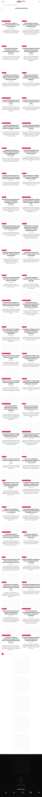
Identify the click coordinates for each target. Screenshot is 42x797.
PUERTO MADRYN (21, 780)
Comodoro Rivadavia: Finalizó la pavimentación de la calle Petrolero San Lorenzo (10, 435)
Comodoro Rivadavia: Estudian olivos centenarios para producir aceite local (31, 639)
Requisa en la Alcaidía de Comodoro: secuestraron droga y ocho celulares (11, 511)
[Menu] (3, 2)
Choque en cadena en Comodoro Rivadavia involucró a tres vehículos (11, 25)
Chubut (3, 480)
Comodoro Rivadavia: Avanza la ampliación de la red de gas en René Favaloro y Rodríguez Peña (31, 202)
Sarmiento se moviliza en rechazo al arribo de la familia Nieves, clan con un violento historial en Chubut (10, 77)
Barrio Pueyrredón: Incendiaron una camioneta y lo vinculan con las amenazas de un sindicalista (11, 331)
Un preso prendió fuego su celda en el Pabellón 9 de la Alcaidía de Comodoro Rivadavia (11, 227)
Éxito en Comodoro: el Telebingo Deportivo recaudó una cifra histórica (11, 382)
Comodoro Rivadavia (6, 21)
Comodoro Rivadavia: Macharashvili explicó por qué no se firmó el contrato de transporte (31, 613)
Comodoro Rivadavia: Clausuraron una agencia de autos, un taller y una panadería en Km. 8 (11, 640)
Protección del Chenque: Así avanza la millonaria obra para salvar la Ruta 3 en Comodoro (11, 304)
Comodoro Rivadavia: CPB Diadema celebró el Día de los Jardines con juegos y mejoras (11, 127)
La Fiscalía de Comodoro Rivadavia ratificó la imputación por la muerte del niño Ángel (11, 51)
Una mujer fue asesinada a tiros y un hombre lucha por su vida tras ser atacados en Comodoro (31, 586)
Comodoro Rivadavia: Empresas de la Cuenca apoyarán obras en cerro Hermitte (11, 408)
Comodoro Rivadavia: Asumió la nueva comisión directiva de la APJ (11, 101)
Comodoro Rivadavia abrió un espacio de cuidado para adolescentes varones (11, 612)
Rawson (23, 403)
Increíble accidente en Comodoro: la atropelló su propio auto (31, 536)
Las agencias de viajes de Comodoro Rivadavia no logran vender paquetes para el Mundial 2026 (11, 153)
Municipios (24, 21)
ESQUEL (21, 782)
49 (10, 653)
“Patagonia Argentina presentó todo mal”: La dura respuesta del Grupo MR (11, 254)
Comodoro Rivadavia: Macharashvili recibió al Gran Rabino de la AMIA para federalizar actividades (31, 305)
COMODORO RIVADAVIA (21, 785)
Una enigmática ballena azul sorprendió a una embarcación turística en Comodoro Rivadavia (31, 358)
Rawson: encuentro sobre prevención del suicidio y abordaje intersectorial (31, 407)
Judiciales (4, 46)
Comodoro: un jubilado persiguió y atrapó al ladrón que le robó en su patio (31, 460)
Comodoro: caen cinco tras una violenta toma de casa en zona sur (11, 460)
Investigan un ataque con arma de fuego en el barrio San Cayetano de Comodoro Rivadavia (31, 331)
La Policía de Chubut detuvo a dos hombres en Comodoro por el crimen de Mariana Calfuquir (11, 177)
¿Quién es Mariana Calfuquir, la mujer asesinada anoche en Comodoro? (31, 561)
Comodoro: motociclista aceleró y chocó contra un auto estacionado (31, 254)
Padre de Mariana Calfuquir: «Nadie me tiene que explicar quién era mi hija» (31, 177)
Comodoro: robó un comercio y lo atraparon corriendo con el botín (31, 101)
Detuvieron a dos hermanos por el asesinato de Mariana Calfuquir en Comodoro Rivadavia (11, 202)
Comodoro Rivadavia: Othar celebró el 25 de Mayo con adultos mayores (31, 152)
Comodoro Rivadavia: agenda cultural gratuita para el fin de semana (31, 127)
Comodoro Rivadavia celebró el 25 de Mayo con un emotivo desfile (11, 357)
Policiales (4, 72)
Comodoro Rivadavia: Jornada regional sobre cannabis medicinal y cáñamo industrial (31, 435)
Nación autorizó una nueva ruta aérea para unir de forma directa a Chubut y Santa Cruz (11, 561)
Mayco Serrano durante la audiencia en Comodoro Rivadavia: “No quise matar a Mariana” (31, 77)
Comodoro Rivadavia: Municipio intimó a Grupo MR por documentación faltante (11, 536)
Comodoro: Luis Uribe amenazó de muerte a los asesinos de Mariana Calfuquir (11, 279)
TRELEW (21, 777)
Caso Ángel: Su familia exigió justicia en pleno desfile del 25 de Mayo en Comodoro (31, 382)
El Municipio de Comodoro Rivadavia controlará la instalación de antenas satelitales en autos (31, 228)
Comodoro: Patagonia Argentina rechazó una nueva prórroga (31, 279)
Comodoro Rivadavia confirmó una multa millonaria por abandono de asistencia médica (31, 51)
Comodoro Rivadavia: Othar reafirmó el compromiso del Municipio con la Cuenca (31, 484)
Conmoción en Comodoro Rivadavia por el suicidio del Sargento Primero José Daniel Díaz (11, 587)
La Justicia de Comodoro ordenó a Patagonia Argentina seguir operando (31, 25)
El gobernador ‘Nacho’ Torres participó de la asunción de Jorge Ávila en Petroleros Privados (11, 485)
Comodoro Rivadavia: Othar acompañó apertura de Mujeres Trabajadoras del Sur (31, 511)
